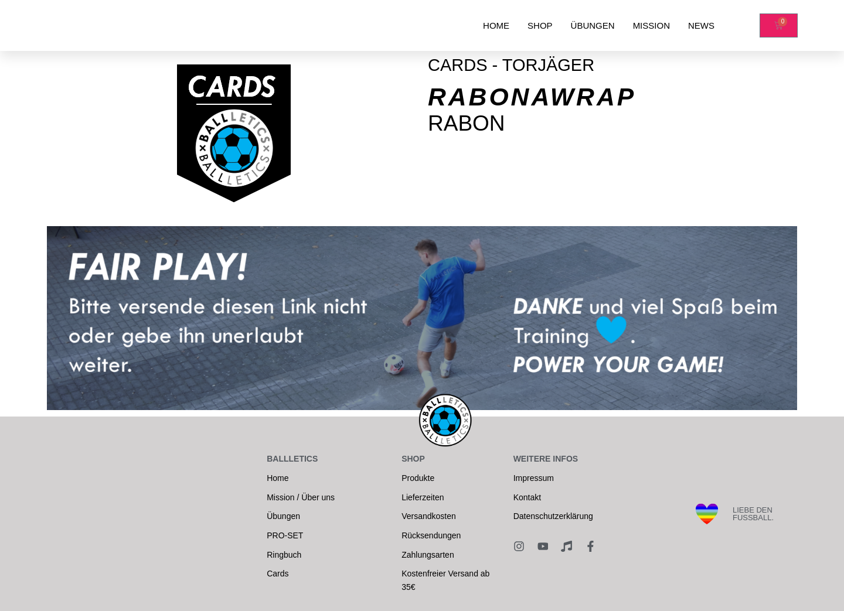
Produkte (417, 478)
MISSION (651, 25)
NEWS (701, 25)
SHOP (540, 25)
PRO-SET (285, 535)
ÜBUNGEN (593, 25)
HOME (496, 25)
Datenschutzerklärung (553, 516)
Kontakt (527, 497)
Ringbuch (284, 554)
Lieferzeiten (422, 497)
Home (277, 478)
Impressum (533, 478)
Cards (277, 573)
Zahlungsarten (427, 554)
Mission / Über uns (301, 497)
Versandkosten (428, 516)
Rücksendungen (431, 535)
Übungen (283, 516)
